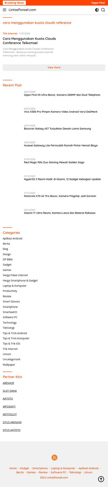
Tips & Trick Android (15, 333)
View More (54, 67)
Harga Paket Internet (15, 275)
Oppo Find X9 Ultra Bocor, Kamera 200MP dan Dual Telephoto (62, 95)
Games (7, 270)
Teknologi (8, 327)
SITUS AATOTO (11, 430)
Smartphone (10, 307)
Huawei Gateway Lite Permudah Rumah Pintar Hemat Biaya (61, 145)
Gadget (7, 264)
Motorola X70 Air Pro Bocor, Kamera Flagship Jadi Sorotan (60, 196)
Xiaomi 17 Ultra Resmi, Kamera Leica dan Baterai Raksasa (59, 213)
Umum (7, 354)
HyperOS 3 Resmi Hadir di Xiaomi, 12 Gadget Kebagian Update (62, 179)
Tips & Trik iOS (11, 343)
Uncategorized (11, 359)
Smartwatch (10, 312)
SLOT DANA (10, 390)
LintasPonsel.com (22, 10)
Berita (6, 243)
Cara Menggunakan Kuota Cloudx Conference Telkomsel (29, 41)
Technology (9, 322)
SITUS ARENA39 (12, 422)
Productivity (10, 291)
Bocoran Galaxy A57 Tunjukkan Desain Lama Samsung (57, 128)
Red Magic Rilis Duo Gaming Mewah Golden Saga (54, 162)
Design (7, 254)
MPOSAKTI (9, 406)
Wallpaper (9, 364)
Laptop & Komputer (15, 285)
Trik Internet (10, 33)
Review (7, 296)
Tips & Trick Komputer (16, 338)
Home (13, 468)
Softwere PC (10, 317)
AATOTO (8, 398)
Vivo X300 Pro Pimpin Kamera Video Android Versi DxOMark (60, 111)
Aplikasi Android (12, 238)
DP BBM (8, 259)
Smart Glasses (11, 301)
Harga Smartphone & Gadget (20, 280)
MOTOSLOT (10, 414)
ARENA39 (8, 383)
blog (5, 249)
